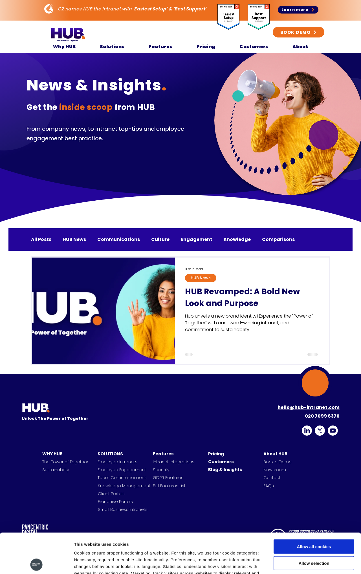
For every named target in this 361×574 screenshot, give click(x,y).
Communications (118, 239)
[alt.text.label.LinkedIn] (307, 430)
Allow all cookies (314, 506)
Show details (296, 562)
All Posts (41, 239)
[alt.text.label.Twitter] (320, 430)
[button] (64, 46)
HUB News (74, 239)
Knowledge (237, 239)
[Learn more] (298, 10)
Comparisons (278, 239)
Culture (160, 239)
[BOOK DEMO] (298, 32)
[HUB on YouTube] (333, 430)
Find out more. (119, 540)
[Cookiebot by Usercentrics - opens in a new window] (36, 563)
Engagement (196, 239)
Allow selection (313, 523)
